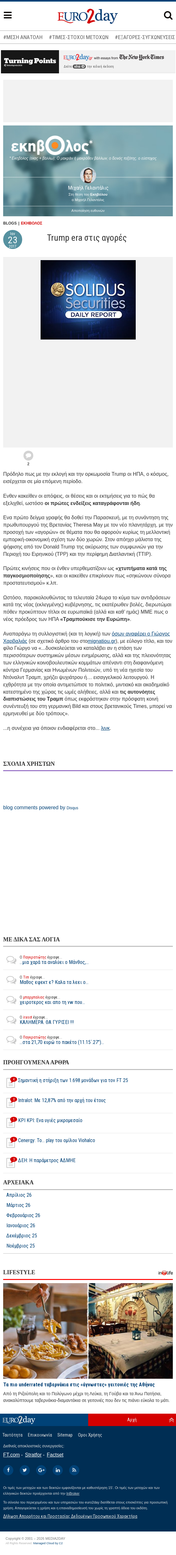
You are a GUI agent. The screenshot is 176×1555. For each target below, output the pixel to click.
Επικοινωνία (40, 1435)
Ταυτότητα (13, 1435)
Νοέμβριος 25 (20, 1246)
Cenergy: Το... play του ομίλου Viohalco (49, 1143)
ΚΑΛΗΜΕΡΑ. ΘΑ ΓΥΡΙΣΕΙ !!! (38, 1020)
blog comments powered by (40, 807)
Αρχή (132, 1420)
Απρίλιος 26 (19, 1195)
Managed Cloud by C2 (48, 1543)
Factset (55, 1454)
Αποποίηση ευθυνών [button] (88, 210)
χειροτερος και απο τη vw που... (44, 1000)
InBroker (73, 1493)
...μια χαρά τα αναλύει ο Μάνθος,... (46, 960)
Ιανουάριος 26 (20, 1225)
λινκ (105, 728)
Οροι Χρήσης (90, 1435)
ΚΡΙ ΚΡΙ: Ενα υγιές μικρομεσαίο (42, 1123)
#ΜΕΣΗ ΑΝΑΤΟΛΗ (22, 37)
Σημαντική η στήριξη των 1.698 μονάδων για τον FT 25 (65, 1083)
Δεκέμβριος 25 (21, 1235)
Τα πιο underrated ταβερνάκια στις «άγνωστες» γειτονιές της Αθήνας (79, 1385)
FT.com (11, 1454)
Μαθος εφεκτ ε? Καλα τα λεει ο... (45, 980)
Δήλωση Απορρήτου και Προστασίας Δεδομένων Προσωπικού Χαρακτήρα (70, 1516)
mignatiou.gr (101, 641)
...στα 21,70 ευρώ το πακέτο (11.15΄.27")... (53, 1040)
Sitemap (65, 1435)
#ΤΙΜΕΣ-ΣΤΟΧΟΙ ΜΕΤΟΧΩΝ (78, 37)
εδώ (79, 66)
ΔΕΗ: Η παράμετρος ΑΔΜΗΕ (39, 1163)
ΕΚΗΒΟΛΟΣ (31, 223)
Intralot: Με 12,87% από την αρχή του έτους (54, 1103)
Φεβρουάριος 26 (23, 1215)
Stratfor (33, 1454)
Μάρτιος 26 (18, 1205)
